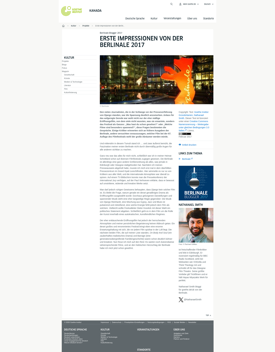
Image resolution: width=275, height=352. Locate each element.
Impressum (105, 322)
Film (66, 89)
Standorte (208, 18)
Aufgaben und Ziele (181, 333)
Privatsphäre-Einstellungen (134, 322)
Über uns (192, 18)
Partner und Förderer (181, 339)
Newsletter (192, 322)
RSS (169, 322)
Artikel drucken (189, 145)
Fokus (64, 68)
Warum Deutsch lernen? (73, 343)
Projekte (65, 61)
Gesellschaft (69, 75)
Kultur (154, 18)
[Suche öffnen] (171, 4)
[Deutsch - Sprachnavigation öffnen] (209, 4)
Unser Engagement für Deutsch (76, 341)
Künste (67, 78)
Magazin (65, 71)
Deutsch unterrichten (72, 337)
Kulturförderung (70, 92)
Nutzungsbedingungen (155, 322)
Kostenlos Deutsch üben (73, 339)
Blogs (64, 65)
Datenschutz (116, 322)
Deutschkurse (69, 333)
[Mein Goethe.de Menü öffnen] (189, 4)
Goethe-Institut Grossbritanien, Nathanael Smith (193, 115)
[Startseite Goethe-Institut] (71, 11)
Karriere (177, 337)
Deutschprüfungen (71, 335)
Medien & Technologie (73, 82)
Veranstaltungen (148, 329)
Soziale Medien (179, 322)
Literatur (67, 85)
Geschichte (178, 335)
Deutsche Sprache (135, 18)
